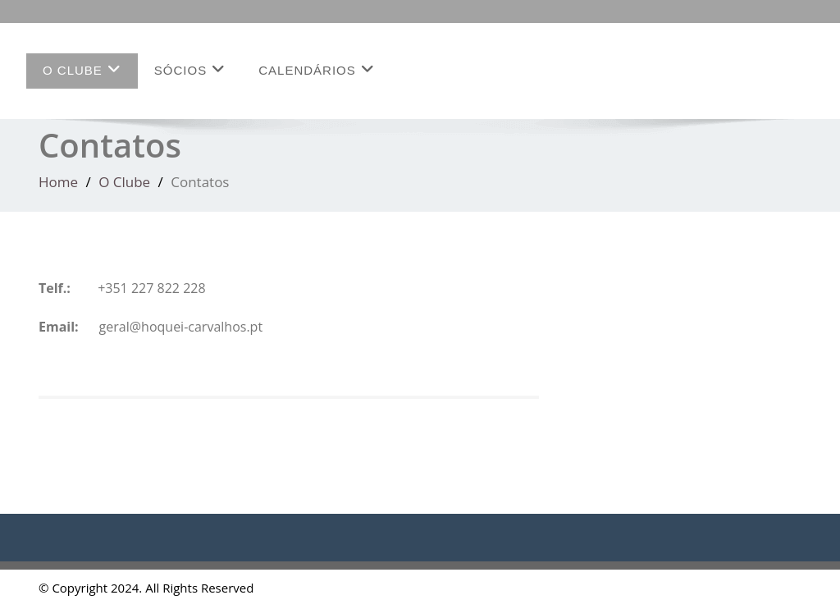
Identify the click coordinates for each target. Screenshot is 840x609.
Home (58, 181)
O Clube (82, 69)
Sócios (190, 69)
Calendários (316, 69)
